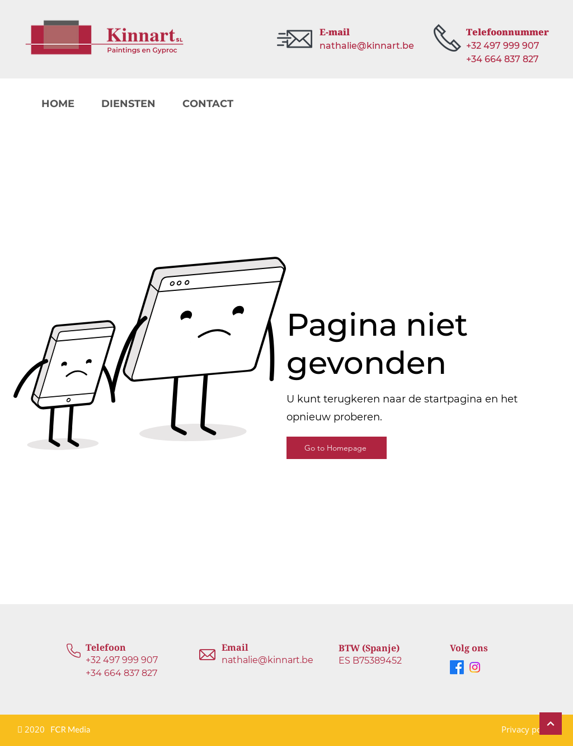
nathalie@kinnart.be (267, 660)
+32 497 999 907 (122, 660)
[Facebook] (457, 667)
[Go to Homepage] (336, 448)
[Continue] (550, 723)
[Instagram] (475, 667)
